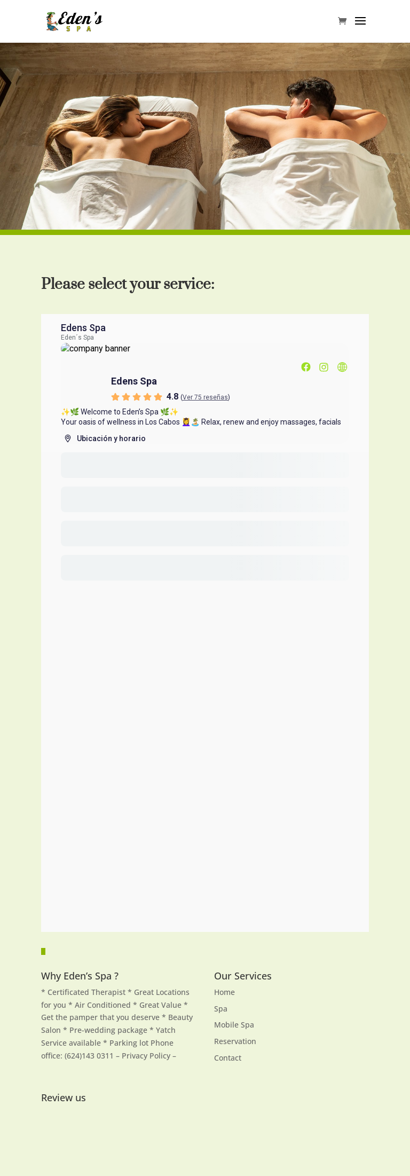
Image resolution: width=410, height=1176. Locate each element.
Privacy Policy (147, 1055)
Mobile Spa (234, 1025)
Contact (227, 1058)
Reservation (235, 1041)
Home (224, 992)
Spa (220, 1008)
